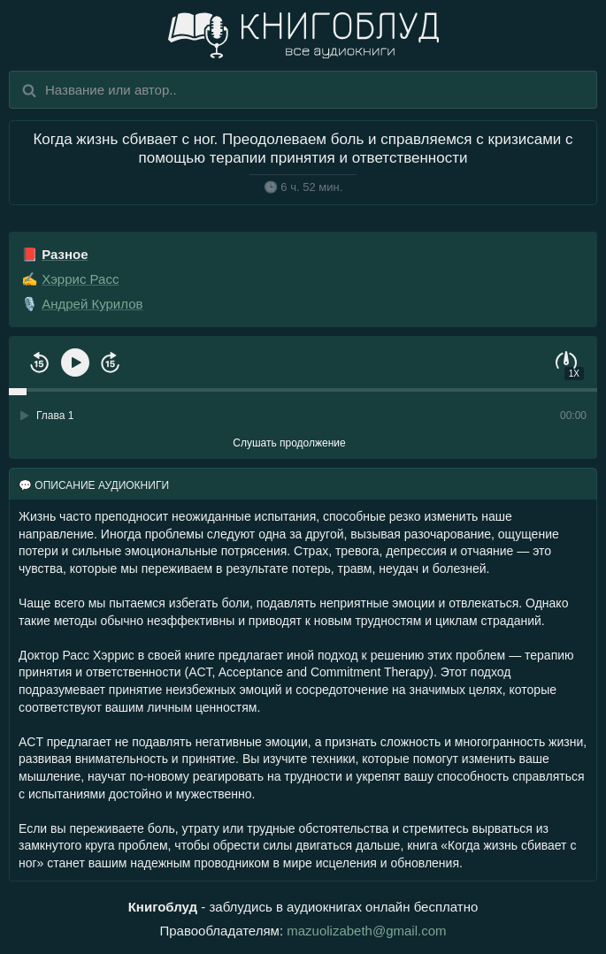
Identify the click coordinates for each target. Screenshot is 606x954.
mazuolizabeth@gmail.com (366, 930)
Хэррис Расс (80, 278)
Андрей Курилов (92, 303)
